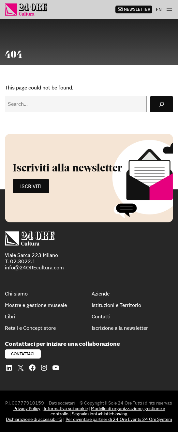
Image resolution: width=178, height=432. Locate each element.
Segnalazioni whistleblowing (99, 414)
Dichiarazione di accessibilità (34, 419)
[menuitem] (159, 9)
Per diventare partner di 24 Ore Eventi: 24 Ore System (119, 419)
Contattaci (23, 354)
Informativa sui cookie (66, 408)
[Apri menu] (169, 9)
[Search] (161, 104)
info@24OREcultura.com (34, 267)
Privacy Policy (26, 408)
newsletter (137, 9)
